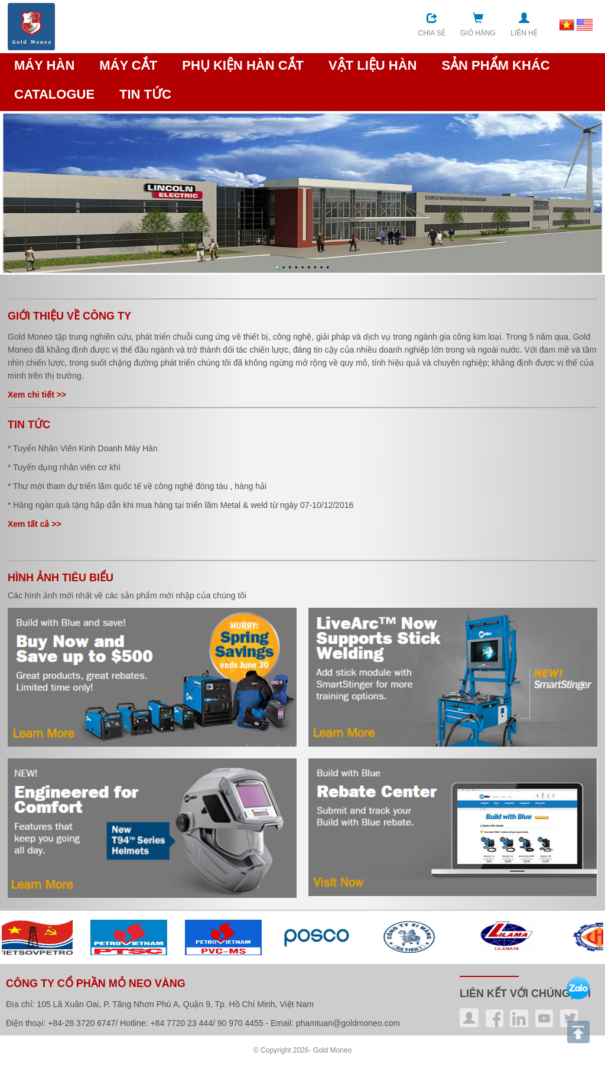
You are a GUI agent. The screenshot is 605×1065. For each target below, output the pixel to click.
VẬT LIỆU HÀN (372, 65)
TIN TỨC (145, 94)
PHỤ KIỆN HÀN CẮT (243, 65)
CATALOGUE (54, 94)
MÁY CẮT (128, 65)
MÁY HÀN (44, 65)
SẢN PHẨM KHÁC (495, 65)
